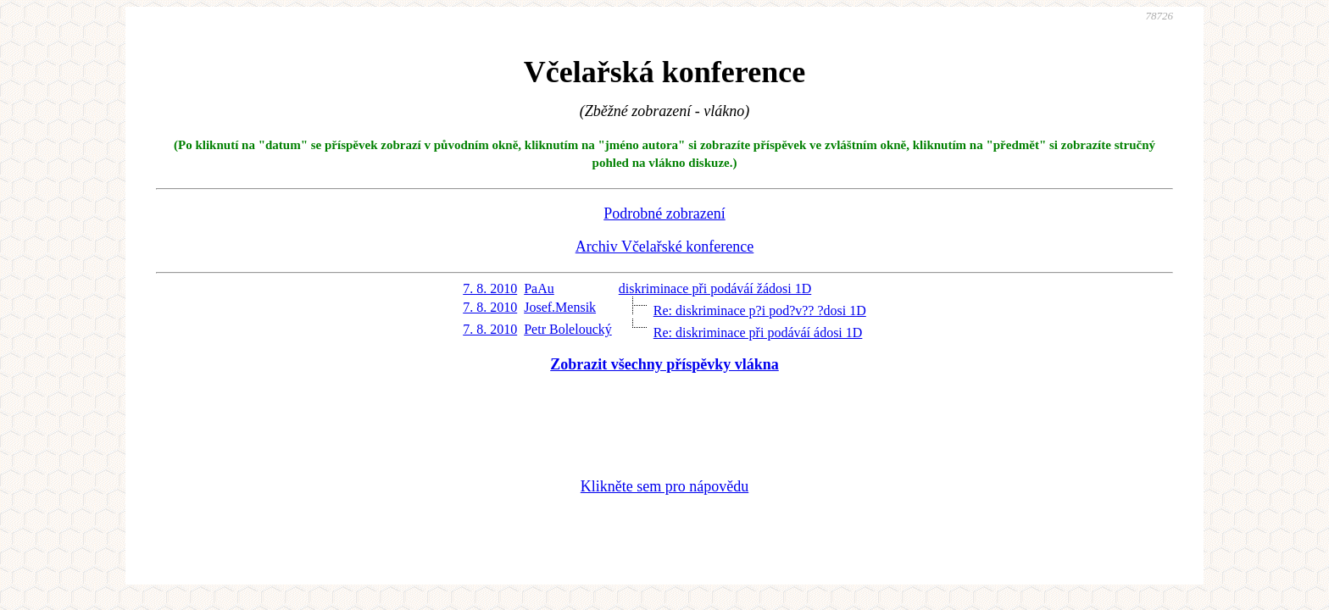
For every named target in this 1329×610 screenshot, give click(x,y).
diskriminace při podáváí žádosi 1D (715, 288)
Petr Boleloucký (568, 329)
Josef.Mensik (560, 307)
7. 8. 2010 (490, 288)
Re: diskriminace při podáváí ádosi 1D (758, 332)
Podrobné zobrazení (664, 213)
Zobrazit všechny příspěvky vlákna (664, 364)
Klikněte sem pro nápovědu (664, 486)
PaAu (539, 288)
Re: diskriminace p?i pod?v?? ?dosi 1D (759, 310)
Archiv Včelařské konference (665, 246)
